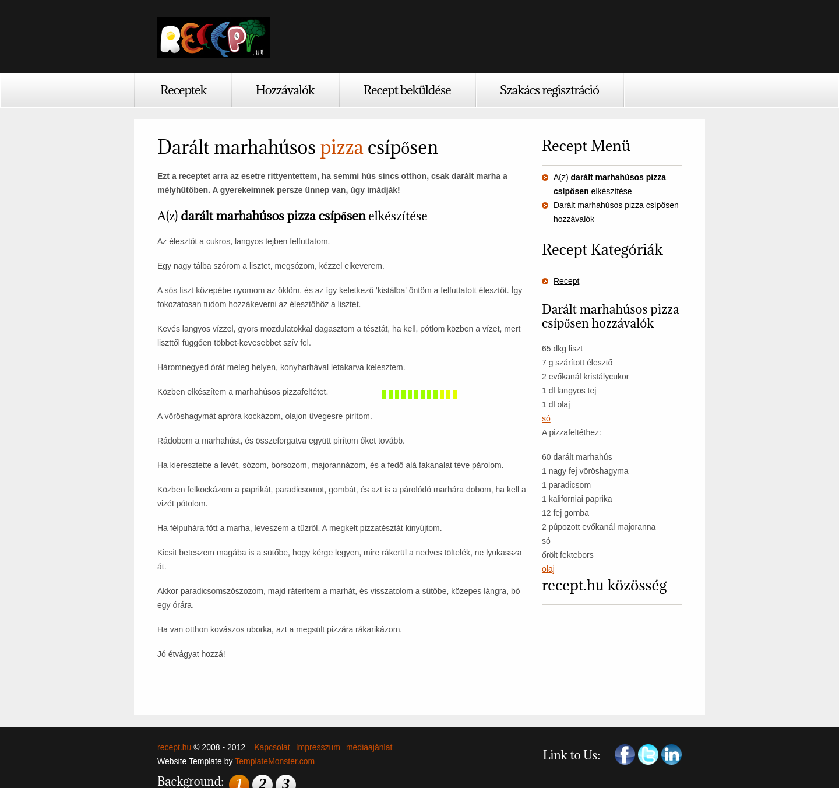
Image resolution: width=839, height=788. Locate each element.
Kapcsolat (272, 747)
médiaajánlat (369, 747)
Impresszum (318, 747)
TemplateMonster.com (275, 761)
